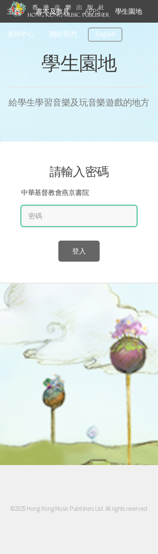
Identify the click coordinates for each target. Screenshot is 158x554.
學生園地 (128, 11)
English (105, 34)
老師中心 (20, 34)
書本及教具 (53, 11)
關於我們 (63, 34)
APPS (92, 11)
